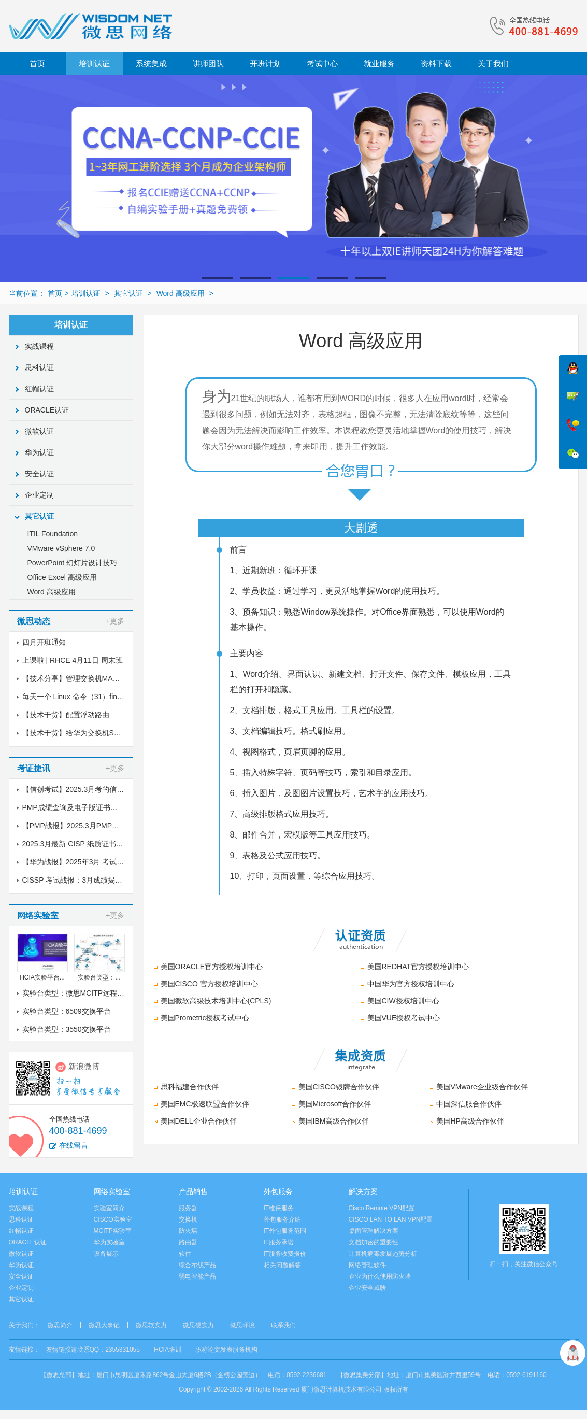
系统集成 (151, 63)
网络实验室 (112, 1191)
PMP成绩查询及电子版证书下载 (73, 807)
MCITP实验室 (113, 1230)
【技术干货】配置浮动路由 (65, 715)
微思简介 (60, 1325)
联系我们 (283, 1325)
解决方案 (363, 1191)
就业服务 (379, 63)
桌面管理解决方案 (373, 1230)
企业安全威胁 (367, 1288)
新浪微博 (83, 1066)
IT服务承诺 (279, 1242)
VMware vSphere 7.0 (61, 548)
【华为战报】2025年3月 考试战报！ (80, 862)
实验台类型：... (99, 977)
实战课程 (39, 346)
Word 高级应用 (180, 293)
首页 (37, 63)
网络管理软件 (367, 1265)
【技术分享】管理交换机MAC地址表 (81, 678)
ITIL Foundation (52, 534)
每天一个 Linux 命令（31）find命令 (79, 696)
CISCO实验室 (113, 1219)
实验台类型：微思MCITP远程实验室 (80, 993)
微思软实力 (151, 1325)
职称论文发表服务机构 (226, 1349)
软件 (185, 1253)
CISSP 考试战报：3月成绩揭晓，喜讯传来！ (94, 880)
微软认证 (39, 431)
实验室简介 (109, 1208)
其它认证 (128, 293)
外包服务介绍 (282, 1219)
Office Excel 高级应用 (62, 577)
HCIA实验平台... (42, 977)
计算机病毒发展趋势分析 (383, 1253)
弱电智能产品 (197, 1276)
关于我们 (493, 63)
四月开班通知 (44, 642)
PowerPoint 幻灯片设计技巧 (72, 563)
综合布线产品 (197, 1265)
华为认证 (39, 452)
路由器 (188, 1242)
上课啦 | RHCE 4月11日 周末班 (72, 660)
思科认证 (39, 367)
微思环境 (242, 1325)
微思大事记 (104, 1325)
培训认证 (94, 63)
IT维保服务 (279, 1208)
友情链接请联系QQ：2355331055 (93, 1349)
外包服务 (278, 1191)
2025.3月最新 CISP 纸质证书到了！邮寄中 (91, 844)
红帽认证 (39, 389)
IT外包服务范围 (285, 1230)
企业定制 (39, 495)
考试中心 (322, 63)
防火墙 (188, 1230)
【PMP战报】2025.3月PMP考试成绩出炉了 (92, 825)
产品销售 (193, 1191)
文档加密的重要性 (373, 1242)
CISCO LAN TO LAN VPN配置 (391, 1219)
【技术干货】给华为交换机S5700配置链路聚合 (98, 733)
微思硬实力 (198, 1325)
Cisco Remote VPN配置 (381, 1208)
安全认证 (39, 474)
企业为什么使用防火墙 (380, 1276)
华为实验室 (109, 1242)
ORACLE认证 (47, 410)
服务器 (188, 1208)
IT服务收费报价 (285, 1253)
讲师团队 (208, 63)
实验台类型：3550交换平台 (66, 1029)
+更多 (115, 621)
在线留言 (73, 1145)
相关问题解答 (282, 1265)
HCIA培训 (167, 1349)
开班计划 (265, 63)
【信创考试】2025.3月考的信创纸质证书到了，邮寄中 (109, 789)
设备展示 (106, 1253)
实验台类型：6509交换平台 (66, 1011)
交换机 (188, 1219)
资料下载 (436, 63)
